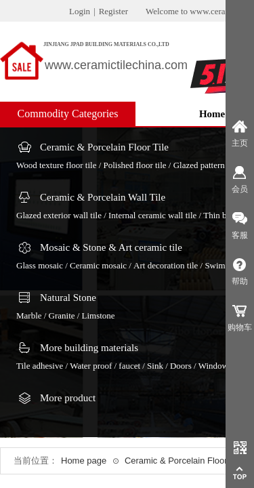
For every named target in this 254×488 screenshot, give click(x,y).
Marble (29, 315)
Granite (62, 315)
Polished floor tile (134, 165)
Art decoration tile (165, 265)
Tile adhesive (39, 366)
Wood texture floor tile (56, 165)
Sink (155, 366)
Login (79, 11)
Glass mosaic (39, 265)
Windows (215, 366)
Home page (83, 460)
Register (113, 11)
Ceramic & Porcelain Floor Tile (104, 147)
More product (68, 397)
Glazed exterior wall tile (59, 215)
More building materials (89, 347)
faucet (129, 366)
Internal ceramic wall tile (152, 215)
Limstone (98, 315)
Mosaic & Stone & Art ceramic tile (111, 247)
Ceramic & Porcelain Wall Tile (102, 197)
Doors (181, 366)
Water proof (91, 366)
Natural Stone (68, 297)
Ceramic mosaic (98, 265)
